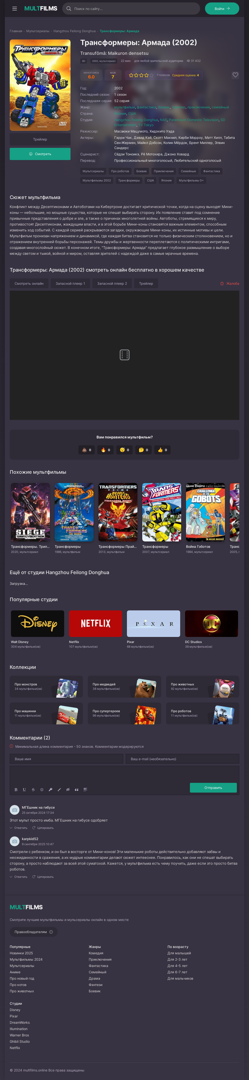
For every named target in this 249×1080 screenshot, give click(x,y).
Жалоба (229, 283)
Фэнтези (95, 985)
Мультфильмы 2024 (26, 959)
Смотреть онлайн (29, 283)
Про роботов (120, 171)
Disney (15, 1010)
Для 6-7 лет (177, 972)
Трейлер (40, 139)
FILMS (40, 8)
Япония (120, 113)
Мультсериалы (93, 171)
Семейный (97, 972)
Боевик (141, 171)
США (132, 113)
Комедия (96, 953)
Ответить (20, 828)
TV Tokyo (145, 125)
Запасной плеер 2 (112, 283)
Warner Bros (19, 1035)
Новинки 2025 (21, 953)
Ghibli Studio (20, 1041)
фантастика (146, 107)
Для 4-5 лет (177, 966)
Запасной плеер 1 (70, 283)
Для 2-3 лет (177, 959)
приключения (198, 107)
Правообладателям (31, 932)
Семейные (188, 171)
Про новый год (22, 978)
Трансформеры (129, 180)
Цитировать (45, 828)
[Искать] (69, 8)
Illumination (18, 1029)
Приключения (164, 171)
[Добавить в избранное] (235, 75)
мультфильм (124, 107)
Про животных (22, 991)
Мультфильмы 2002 (97, 180)
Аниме (15, 972)
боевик (164, 107)
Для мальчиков (180, 978)
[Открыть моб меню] (14, 8)
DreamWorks (20, 1022)
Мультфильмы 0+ (191, 180)
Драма (94, 978)
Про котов (18, 985)
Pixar (14, 1016)
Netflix (15, 1048)
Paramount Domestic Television (194, 120)
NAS (163, 120)
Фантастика (211, 171)
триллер (179, 107)
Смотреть (43, 154)
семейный (220, 107)
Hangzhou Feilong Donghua (136, 120)
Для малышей (179, 953)
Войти (219, 9)
